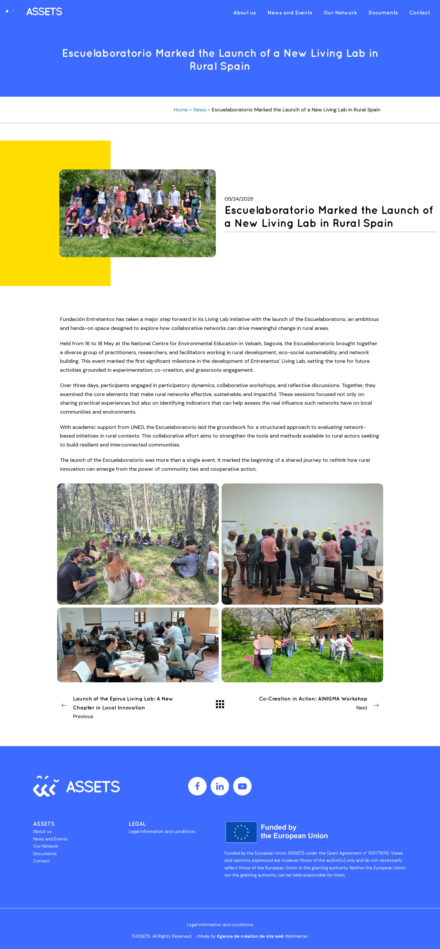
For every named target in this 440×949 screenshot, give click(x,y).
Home (181, 109)
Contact (41, 861)
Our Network (46, 846)
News (199, 109)
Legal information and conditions (162, 831)
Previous (121, 707)
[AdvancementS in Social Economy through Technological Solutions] (33, 12)
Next (319, 702)
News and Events (50, 839)
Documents (45, 854)
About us (42, 831)
